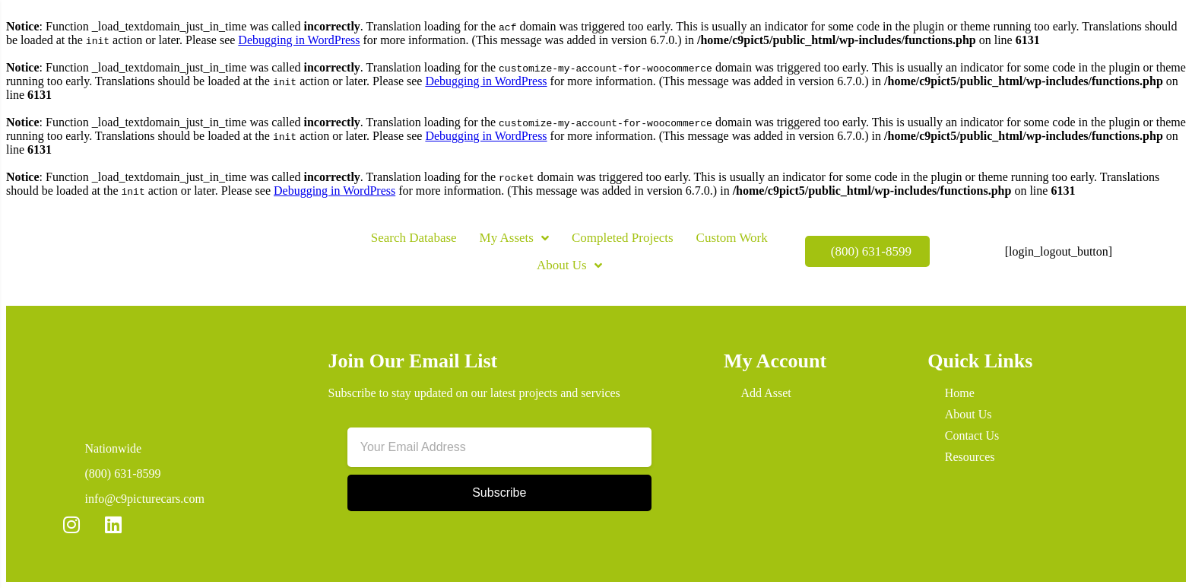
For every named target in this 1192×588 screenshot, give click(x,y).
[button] (303, 259)
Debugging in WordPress (299, 39)
